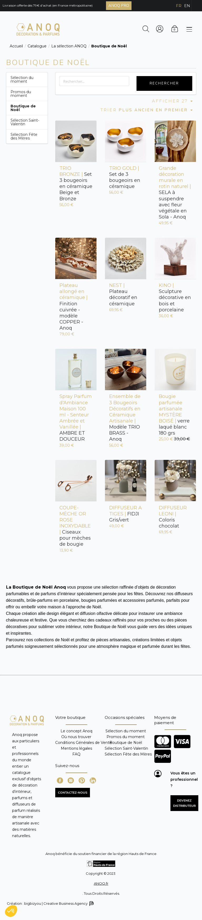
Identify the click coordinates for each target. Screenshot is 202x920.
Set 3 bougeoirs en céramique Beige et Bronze (75, 183)
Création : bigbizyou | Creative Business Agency (50, 903)
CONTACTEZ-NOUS (72, 792)
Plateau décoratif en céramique (123, 294)
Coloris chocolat (173, 517)
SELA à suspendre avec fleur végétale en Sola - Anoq (175, 192)
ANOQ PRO (118, 5)
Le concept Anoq (76, 731)
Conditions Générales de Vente (83, 742)
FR (178, 5)
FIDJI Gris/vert (125, 514)
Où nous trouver (76, 736)
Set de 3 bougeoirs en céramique (124, 177)
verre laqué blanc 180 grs (174, 415)
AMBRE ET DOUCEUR (75, 418)
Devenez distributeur (184, 803)
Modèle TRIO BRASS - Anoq (124, 418)
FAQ (76, 754)
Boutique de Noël (125, 742)
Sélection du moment (22, 79)
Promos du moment (21, 93)
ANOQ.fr (101, 883)
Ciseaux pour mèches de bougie (75, 526)
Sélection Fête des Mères (24, 136)
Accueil (16, 46)
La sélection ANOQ (69, 46)
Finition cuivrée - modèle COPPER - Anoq (73, 306)
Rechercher (164, 83)
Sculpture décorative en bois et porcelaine (175, 297)
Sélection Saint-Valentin (25, 122)
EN (187, 5)
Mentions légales (76, 748)
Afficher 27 (172, 100)
